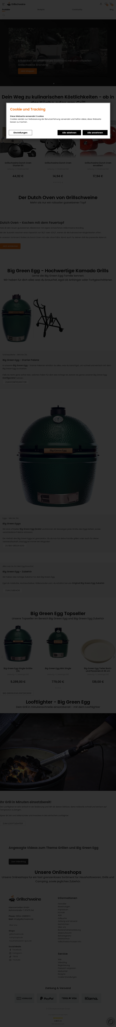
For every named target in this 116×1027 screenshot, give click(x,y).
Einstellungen (20, 132)
